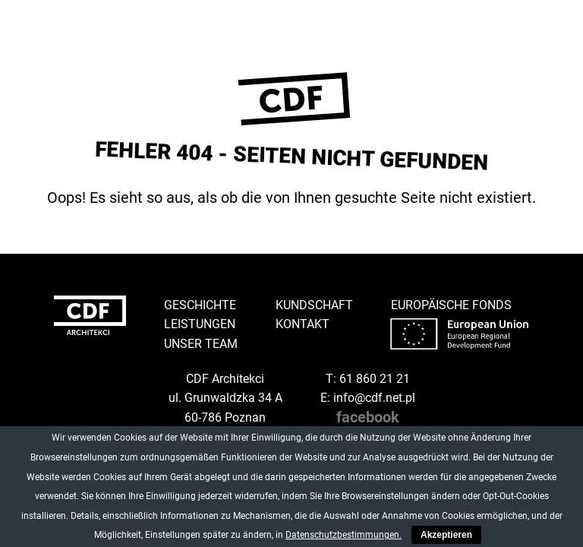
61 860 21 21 (374, 379)
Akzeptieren (446, 535)
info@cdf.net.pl (374, 397)
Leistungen (199, 324)
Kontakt (302, 324)
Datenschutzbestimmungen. (343, 535)
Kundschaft (314, 305)
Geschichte (200, 305)
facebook (367, 417)
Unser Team (201, 344)
